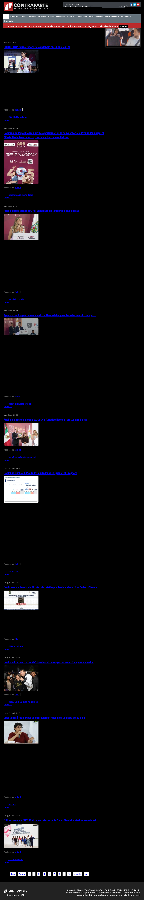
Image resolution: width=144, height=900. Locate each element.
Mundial (21, 299)
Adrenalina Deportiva (54, 26)
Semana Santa (31, 457)
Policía (51, 17)
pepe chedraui (13, 194)
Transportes (28, 403)
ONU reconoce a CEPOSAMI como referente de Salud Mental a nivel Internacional (50, 820)
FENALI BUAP (12, 117)
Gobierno (14, 17)
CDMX (75, 6)
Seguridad (14, 646)
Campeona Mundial (32, 701)
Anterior (22, 874)
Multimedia (126, 17)
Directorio (8, 21)
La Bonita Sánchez (19, 701)
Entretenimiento (112, 17)
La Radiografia (15, 26)
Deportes (71, 17)
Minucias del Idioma (109, 26)
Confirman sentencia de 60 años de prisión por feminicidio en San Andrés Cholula (50, 587)
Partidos (32, 17)
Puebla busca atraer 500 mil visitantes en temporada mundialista (41, 210)
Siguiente (77, 874)
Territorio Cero (73, 26)
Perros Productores (33, 26)
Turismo (16, 299)
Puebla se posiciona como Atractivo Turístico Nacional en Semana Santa (45, 419)
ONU (10, 859)
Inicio (6, 17)
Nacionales (82, 17)
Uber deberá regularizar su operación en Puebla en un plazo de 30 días (44, 717)
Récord (19, 117)
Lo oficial (42, 17)
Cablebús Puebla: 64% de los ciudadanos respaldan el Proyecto (40, 473)
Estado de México (86, 6)
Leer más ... (8, 120)
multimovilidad (18, 403)
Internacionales (96, 17)
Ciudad (23, 17)
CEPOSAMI (15, 859)
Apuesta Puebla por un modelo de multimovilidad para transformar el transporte (50, 315)
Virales (123, 26)
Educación (60, 17)
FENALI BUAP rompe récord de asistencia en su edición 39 (37, 47)
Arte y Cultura (23, 194)
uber (10, 804)
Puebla (68, 6)
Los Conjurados (90, 26)
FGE (9, 646)
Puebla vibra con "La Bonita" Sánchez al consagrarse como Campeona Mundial (48, 662)
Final (86, 874)
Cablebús (11, 571)
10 (69, 874)
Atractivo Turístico (19, 457)
